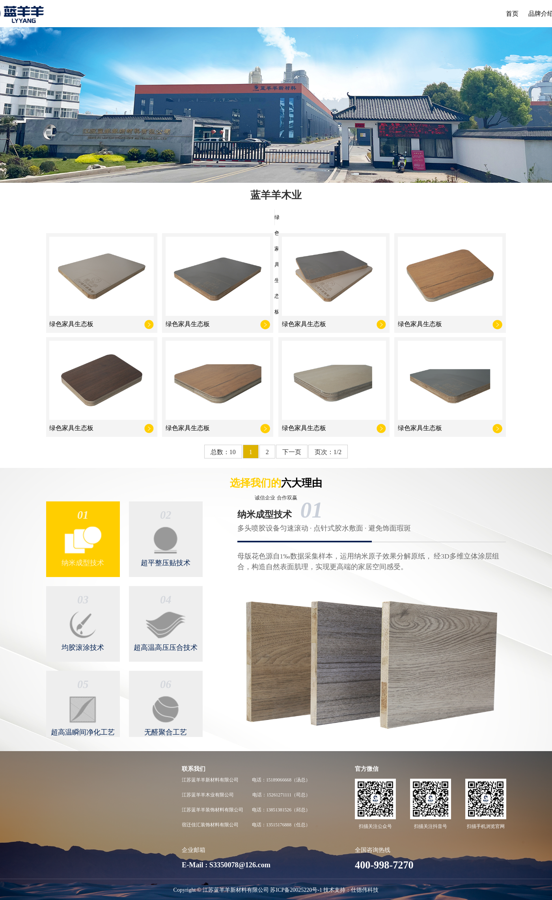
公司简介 (57, 780)
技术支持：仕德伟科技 (351, 890)
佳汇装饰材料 (380, 13)
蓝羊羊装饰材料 (330, 13)
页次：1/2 (328, 452)
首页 (168, 13)
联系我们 (455, 13)
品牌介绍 (196, 13)
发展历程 (57, 810)
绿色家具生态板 (275, 217)
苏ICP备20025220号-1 (296, 890)
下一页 (291, 452)
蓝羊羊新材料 (238, 13)
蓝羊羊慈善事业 (64, 825)
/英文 (499, 13)
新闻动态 (421, 13)
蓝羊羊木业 (282, 13)
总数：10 (223, 452)
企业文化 (57, 795)
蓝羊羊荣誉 (60, 840)
